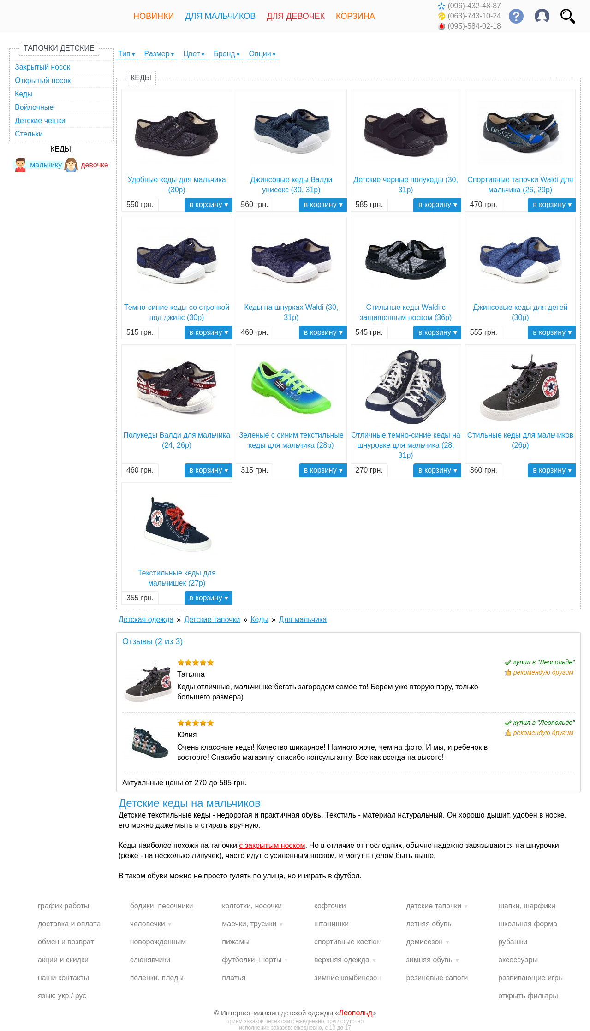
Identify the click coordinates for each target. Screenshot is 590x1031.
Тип (124, 54)
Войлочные (34, 107)
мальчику (37, 165)
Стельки (29, 134)
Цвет (191, 54)
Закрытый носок (42, 67)
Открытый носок (43, 80)
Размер (157, 54)
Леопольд (355, 1013)
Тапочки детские (59, 48)
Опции (260, 54)
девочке (86, 165)
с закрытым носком (272, 845)
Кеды (24, 94)
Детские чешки (40, 120)
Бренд (224, 54)
